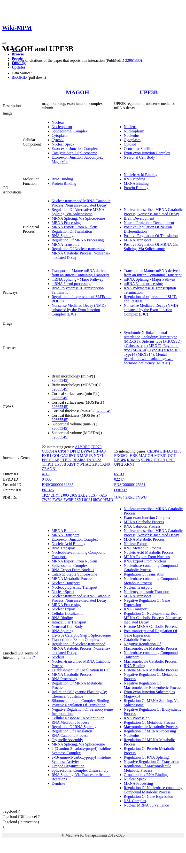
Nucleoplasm (62, 127)
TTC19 (159, 460)
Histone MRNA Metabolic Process (151, 670)
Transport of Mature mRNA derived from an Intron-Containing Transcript (80, 273)
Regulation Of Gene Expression (148, 796)
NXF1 (98, 455)
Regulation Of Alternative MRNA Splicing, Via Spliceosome (78, 211)
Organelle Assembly (67, 740)
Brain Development (139, 218)
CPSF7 (63, 451)
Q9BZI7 (120, 490)
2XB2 (82, 495)
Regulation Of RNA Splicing (74, 727)
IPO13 (74, 455)
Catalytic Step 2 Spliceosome (74, 153)
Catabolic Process (137, 640)
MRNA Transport (65, 244)
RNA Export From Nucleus (73, 570)
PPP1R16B (50, 460)
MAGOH (77, 92)
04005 (47, 479)
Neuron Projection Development (149, 223)
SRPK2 (147, 460)
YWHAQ (84, 464)
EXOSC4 (121, 455)
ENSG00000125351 (130, 485)
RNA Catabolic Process (70, 735)
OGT (172, 455)
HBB (134, 455)
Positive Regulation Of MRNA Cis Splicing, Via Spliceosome (151, 246)
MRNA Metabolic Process (72, 578)
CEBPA (153, 451)
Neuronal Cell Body (139, 157)
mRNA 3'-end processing (71, 284)
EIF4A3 (99, 451)
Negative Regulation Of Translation (151, 762)
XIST (71, 464)
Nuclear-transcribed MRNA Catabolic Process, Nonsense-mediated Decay (81, 203)
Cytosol (58, 140)
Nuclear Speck (63, 144)
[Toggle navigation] (4, 43)
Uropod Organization (68, 766)
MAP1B (86, 455)
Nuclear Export (63, 609)
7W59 (46, 500)
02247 (119, 479)
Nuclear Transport (66, 583)
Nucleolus (132, 135)
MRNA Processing (66, 223)
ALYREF (82, 447)
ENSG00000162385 (57, 485)
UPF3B (149, 92)
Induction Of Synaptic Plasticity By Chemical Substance (79, 694)
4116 (45, 474)
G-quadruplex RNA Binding (146, 775)
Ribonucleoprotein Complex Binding (80, 701)
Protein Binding (64, 183)
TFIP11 (48, 464)
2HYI (55, 495)
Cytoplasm (60, 135)
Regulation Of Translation (72, 231)
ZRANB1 (49, 469)
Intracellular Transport (69, 622)
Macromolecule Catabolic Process (150, 661)
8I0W (97, 500)
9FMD (108, 500)
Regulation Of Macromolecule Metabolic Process (147, 768)
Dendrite (58, 783)
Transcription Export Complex (75, 640)
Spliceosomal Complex (70, 131)
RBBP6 (120, 460)
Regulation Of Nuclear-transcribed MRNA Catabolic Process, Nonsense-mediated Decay (81, 253)
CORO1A (49, 451)
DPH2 (75, 451)
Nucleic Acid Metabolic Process (149, 552)
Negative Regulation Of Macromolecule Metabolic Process (151, 646)
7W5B (68, 500)
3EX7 (92, 495)
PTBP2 (65, 460)
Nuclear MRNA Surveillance (146, 805)
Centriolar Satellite (138, 148)
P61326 (48, 490)
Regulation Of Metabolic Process (149, 722)
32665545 (59, 380)
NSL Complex (135, 801)
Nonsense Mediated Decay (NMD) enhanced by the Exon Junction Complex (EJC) (79, 309)
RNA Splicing (62, 236)
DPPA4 (86, 451)
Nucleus (58, 122)
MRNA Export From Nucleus (75, 227)
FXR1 (46, 455)
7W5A (57, 500)
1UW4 (119, 497)
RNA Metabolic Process (70, 722)
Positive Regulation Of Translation (151, 236)
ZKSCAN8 (101, 464)
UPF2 (118, 464)
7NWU (141, 497)
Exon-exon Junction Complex (75, 148)
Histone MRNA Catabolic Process (150, 626)
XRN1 (129, 464)
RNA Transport (63, 548)
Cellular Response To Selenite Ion (78, 718)
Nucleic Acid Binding (141, 175)
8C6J (88, 500)
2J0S (73, 495)
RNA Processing (64, 679)
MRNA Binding (136, 183)
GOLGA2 (60, 455)
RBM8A (78, 460)
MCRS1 (160, 455)
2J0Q (65, 495)
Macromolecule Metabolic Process (151, 727)
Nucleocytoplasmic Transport (74, 587)
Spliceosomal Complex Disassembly (80, 770)
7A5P (103, 495)
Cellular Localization (68, 613)
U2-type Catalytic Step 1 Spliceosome (81, 635)
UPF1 (170, 460)
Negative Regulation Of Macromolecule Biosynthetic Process (152, 685)
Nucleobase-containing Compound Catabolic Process (151, 567)
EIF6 (177, 451)
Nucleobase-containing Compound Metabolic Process (151, 580)
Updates (18, 67)
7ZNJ (79, 500)
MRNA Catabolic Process (72, 674)
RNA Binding (62, 179)
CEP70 (96, 447)
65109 (119, 474)
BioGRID (19, 77)
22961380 (133, 60)
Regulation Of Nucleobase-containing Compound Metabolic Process (153, 790)
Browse (18, 54)
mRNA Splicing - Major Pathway (77, 279)
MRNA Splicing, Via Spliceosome (78, 218)
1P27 (46, 495)
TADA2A (93, 460)
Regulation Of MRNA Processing (78, 240)
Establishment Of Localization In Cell (81, 670)
